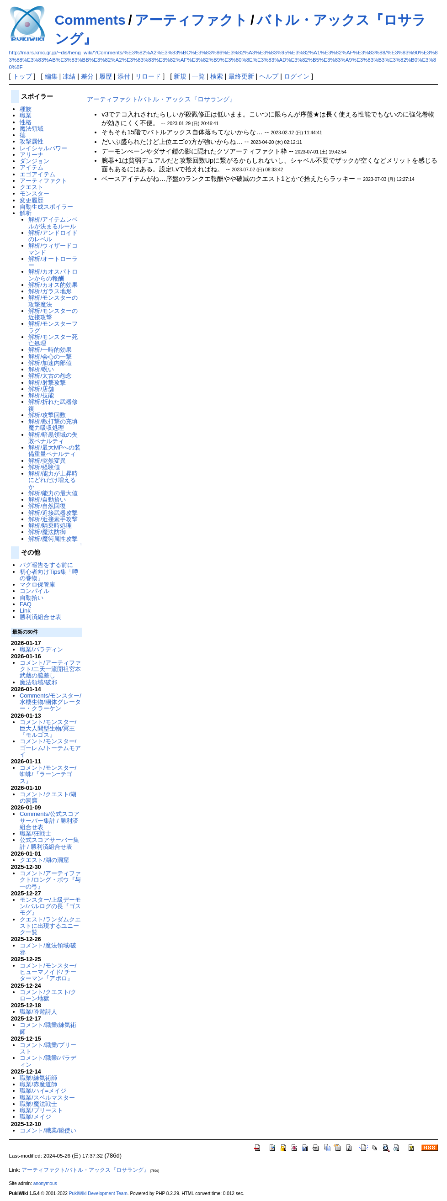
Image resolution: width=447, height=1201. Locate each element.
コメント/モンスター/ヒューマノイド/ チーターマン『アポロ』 (48, 972)
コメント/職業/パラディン (48, 1061)
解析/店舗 (41, 389)
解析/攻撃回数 (47, 415)
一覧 (198, 76)
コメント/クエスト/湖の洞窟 (48, 797)
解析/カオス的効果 (53, 284)
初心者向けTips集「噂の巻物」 (49, 575)
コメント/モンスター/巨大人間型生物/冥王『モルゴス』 (48, 729)
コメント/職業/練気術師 (48, 1028)
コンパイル (34, 590)
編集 (51, 76)
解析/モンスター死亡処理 (53, 340)
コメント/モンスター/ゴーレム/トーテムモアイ (50, 748)
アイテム (31, 167)
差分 (87, 76)
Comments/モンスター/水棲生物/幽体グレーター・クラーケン (50, 702)
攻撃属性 (31, 141)
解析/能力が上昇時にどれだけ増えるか (53, 480)
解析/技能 (41, 395)
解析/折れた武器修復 (53, 405)
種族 (26, 109)
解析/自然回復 (47, 506)
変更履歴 (31, 200)
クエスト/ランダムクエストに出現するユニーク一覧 (50, 926)
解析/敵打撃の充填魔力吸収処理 (53, 424)
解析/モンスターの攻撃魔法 (53, 300)
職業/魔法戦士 (38, 1103)
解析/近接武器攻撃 (53, 512)
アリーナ (31, 154)
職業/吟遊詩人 (38, 1011)
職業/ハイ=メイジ (43, 1090)
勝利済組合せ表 (40, 617)
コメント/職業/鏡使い (48, 1130)
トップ (22, 76)
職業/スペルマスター (47, 1097)
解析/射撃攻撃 (47, 382)
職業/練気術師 (38, 1077)
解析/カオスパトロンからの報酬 (53, 274)
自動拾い (31, 597)
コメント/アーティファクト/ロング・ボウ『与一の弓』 (50, 880)
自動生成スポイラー (46, 206)
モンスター (34, 193)
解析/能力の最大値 (53, 493)
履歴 (105, 76)
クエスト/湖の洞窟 (44, 860)
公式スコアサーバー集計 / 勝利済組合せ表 (49, 843)
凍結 (69, 76)
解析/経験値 (44, 467)
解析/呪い (41, 369)
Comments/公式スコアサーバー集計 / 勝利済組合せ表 (50, 820)
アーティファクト (191, 19)
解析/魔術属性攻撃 (53, 538)
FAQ (26, 604)
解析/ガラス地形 (50, 291)
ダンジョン (34, 161)
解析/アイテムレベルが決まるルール (53, 222)
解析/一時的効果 (50, 349)
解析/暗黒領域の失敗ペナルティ (53, 437)
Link (25, 610)
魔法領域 (31, 128)
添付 (123, 76)
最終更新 (241, 76)
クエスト (31, 187)
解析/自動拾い (47, 499)
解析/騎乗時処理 (50, 525)
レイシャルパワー (43, 148)
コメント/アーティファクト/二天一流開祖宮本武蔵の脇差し (50, 669)
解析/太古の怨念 (50, 375)
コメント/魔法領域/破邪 (48, 948)
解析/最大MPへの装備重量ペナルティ (54, 450)
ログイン (296, 76)
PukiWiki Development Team (98, 1193)
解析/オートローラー (53, 262)
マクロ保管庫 (37, 584)
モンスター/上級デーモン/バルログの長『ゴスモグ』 (50, 906)
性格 (26, 122)
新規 (180, 76)
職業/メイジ (35, 1116)
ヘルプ (268, 76)
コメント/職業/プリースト (48, 1048)
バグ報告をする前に (46, 564)
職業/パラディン (41, 649)
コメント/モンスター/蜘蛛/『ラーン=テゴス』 (48, 774)
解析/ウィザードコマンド (53, 248)
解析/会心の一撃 (50, 356)
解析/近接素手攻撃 (53, 519)
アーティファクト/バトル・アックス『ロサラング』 (161, 99)
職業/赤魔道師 (38, 1084)
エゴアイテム (37, 174)
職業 (26, 115)
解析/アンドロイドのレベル (53, 236)
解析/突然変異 (47, 460)
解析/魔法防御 (47, 532)
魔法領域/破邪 (38, 682)
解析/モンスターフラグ (53, 326)
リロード (148, 76)
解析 (26, 213)
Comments (90, 19)
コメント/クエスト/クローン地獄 (48, 995)
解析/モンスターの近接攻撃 (53, 314)
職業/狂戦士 (35, 833)
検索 (216, 76)
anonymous (45, 1183)
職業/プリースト (41, 1110)
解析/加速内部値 (50, 363)
